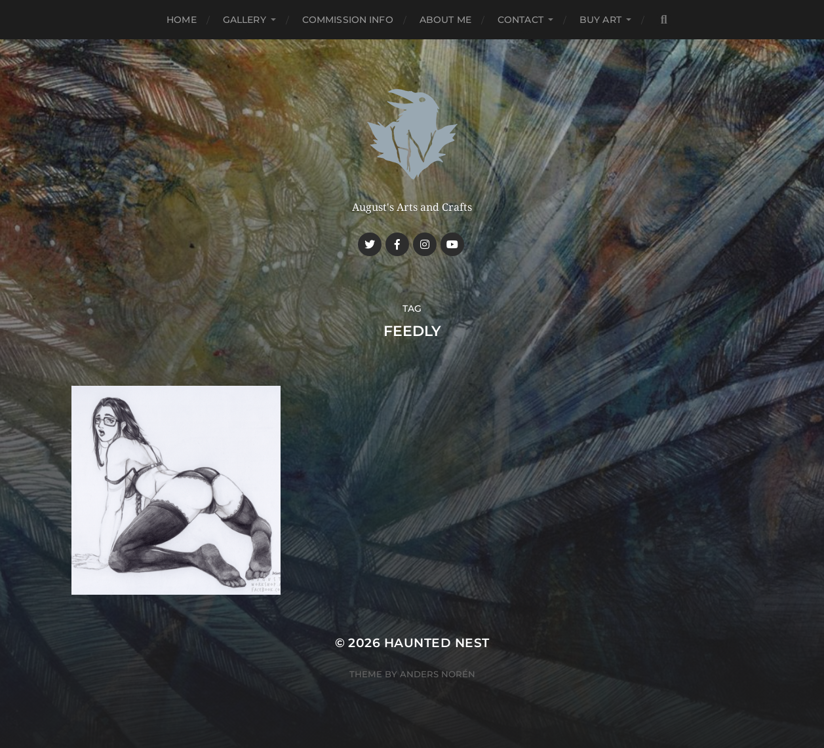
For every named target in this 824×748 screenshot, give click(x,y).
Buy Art (600, 20)
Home (182, 20)
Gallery (244, 20)
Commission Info (347, 20)
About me (445, 20)
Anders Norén (437, 674)
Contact (520, 20)
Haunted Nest (437, 642)
